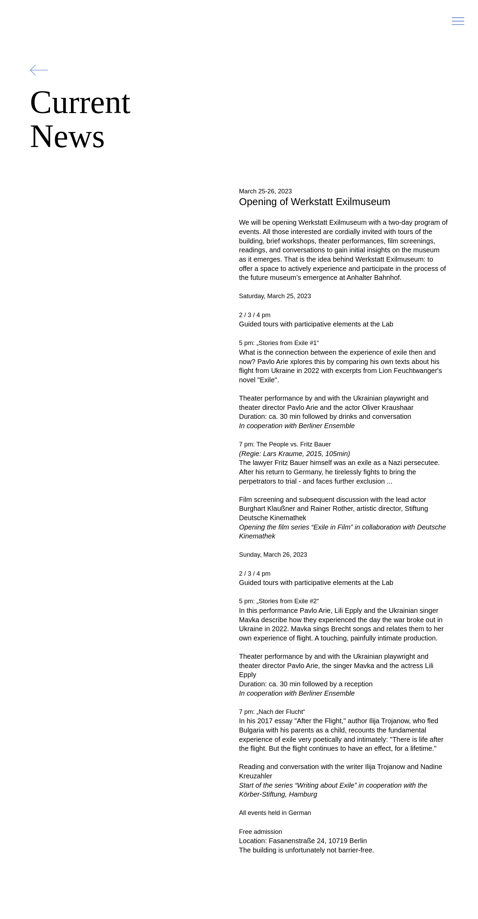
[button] (458, 23)
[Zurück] (39, 70)
